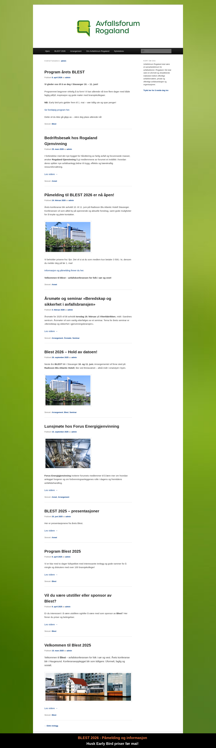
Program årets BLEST (64, 72)
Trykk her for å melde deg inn (155, 90)
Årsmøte (67, 338)
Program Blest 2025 (62, 551)
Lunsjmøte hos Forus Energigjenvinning (81, 426)
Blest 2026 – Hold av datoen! (70, 352)
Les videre (51, 174)
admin (63, 61)
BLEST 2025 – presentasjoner (71, 511)
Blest (54, 124)
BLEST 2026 (59, 51)
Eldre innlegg (51, 726)
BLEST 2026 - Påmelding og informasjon (112, 738)
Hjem (47, 51)
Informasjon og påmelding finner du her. (64, 270)
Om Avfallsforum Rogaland (97, 51)
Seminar (76, 338)
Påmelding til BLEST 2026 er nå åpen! (79, 195)
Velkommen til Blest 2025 (67, 645)
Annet (54, 181)
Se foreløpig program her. (57, 110)
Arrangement (75, 51)
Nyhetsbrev (119, 51)
